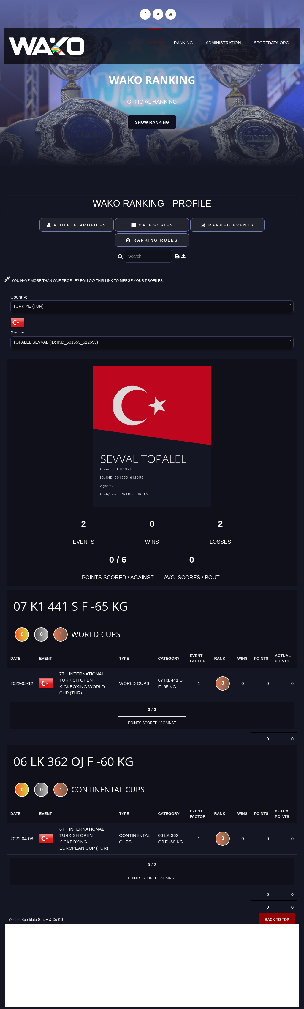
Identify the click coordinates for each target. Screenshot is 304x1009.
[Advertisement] (152, 966)
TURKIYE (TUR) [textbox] (28, 306)
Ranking (183, 42)
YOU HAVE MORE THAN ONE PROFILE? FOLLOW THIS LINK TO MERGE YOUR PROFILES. (84, 281)
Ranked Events (227, 225)
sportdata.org (271, 42)
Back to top (277, 921)
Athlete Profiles (77, 225)
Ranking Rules (152, 240)
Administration (223, 42)
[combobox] (152, 307)
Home (154, 42)
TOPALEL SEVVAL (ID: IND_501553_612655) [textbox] (55, 342)
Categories (152, 225)
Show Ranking (152, 122)
